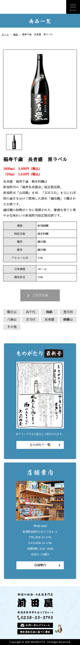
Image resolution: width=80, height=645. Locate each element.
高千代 (30, 312)
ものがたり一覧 (40, 445)
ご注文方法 (40, 295)
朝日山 (12, 312)
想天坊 (68, 312)
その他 (12, 327)
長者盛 (49, 319)
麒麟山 (68, 319)
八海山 (12, 319)
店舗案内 (40, 565)
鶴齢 (49, 312)
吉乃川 (30, 319)
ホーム (5, 34)
